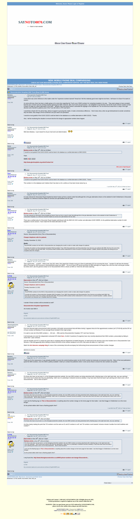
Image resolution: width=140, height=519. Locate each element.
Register (81, 4)
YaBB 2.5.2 (80, 509)
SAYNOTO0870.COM (12, 84)
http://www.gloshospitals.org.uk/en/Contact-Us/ (38, 162)
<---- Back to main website (35, 26)
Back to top (11, 125)
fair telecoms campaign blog (39, 345)
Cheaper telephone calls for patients (35, 237)
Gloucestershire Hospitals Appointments (36, 305)
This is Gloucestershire (49, 401)
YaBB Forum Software (60, 510)
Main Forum (22, 84)
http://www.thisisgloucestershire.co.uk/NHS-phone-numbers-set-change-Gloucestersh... (61, 457)
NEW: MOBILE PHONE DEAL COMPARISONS (69, 80)
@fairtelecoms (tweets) (29, 350)
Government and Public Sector (34, 84)
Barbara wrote (28, 150)
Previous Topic (122, 86)
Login (74, 4)
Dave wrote (27, 280)
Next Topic (129, 86)
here (62, 336)
